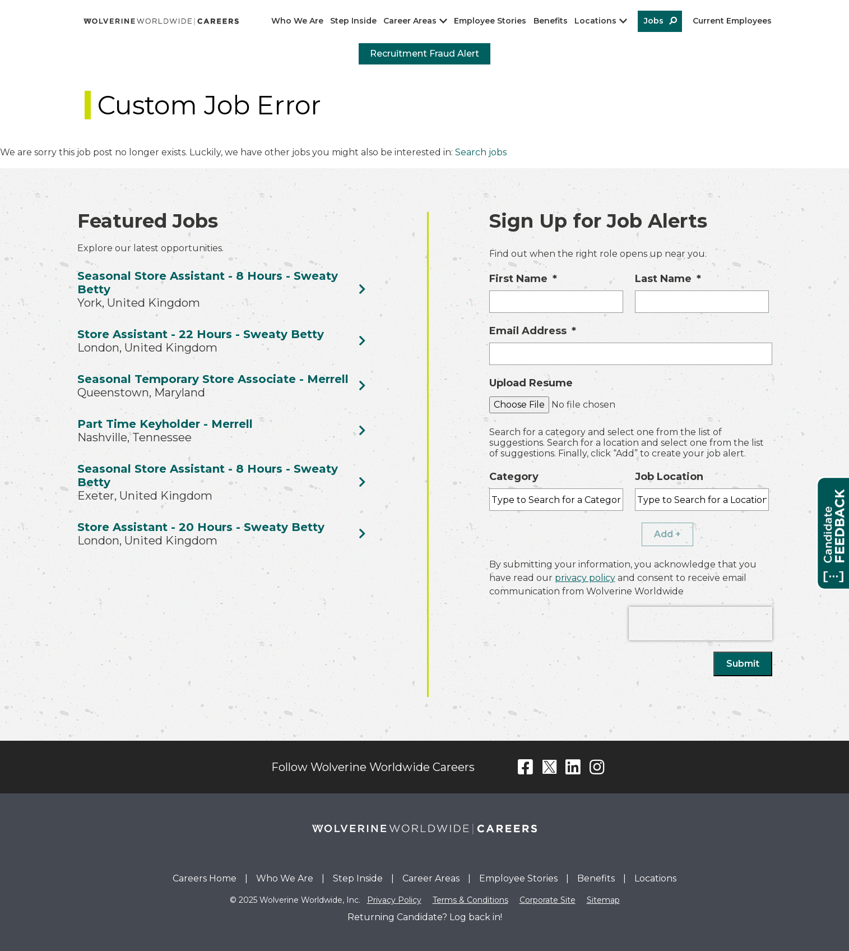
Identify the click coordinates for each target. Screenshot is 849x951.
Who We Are (297, 21)
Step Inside (353, 21)
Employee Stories (490, 21)
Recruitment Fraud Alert (424, 53)
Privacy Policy (394, 900)
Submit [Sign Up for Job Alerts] (742, 663)
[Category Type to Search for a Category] (556, 499)
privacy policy (585, 578)
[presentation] (700, 623)
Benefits (550, 21)
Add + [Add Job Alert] (667, 534)
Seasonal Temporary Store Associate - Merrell (213, 379)
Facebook (525, 767)
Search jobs (481, 152)
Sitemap (603, 900)
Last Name (668, 279)
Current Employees (732, 21)
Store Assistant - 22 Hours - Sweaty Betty (200, 334)
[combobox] (702, 499)
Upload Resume (531, 383)
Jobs (654, 21)
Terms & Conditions (470, 900)
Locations (595, 21)
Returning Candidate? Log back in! (424, 917)
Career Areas (410, 21)
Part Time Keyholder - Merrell (165, 424)
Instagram (597, 767)
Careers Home (204, 878)
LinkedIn (573, 767)
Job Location (669, 476)
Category (514, 476)
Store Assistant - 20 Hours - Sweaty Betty (200, 527)
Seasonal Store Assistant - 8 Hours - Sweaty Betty (207, 282)
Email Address (532, 331)
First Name (523, 279)
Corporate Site (547, 900)
